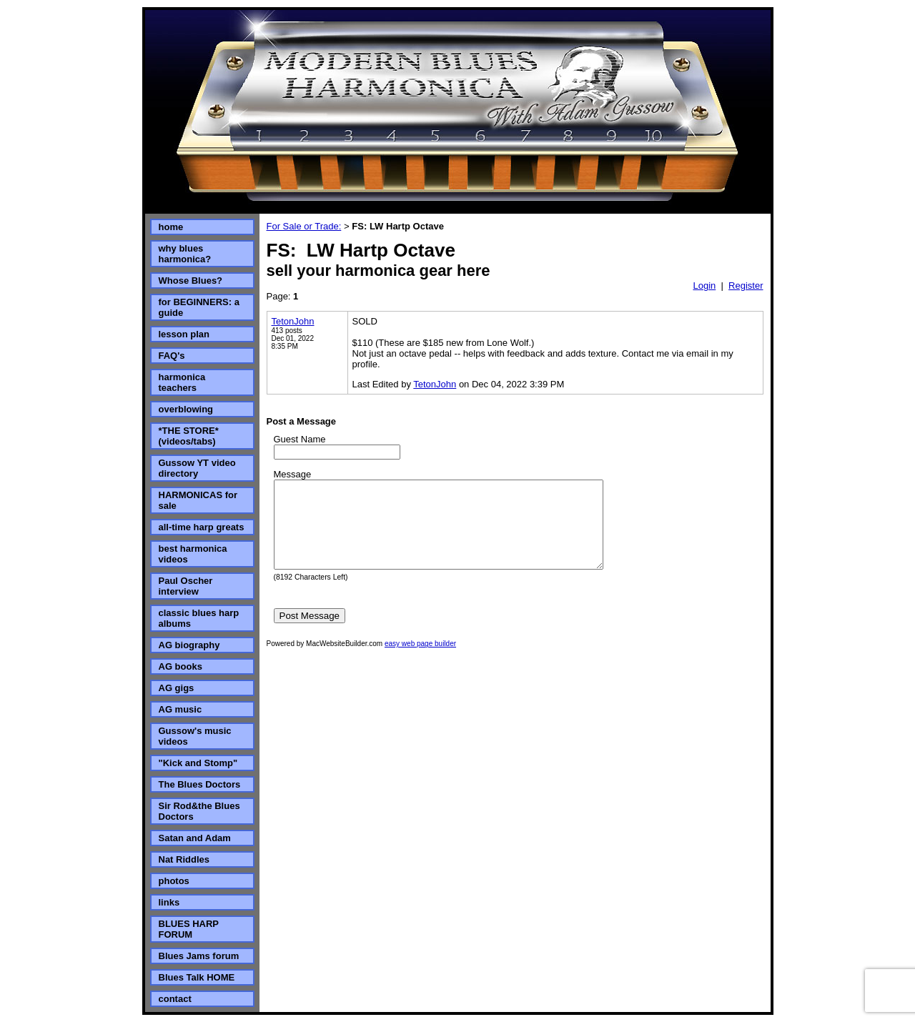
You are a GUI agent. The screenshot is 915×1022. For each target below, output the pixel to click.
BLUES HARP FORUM (189, 929)
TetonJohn (293, 321)
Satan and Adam (195, 838)
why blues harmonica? (185, 253)
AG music (180, 709)
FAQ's (172, 355)
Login (704, 285)
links (169, 902)
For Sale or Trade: (304, 226)
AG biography (189, 645)
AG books (180, 666)
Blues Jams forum (199, 956)
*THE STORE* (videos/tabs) (189, 436)
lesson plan (184, 334)
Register (745, 285)
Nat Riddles (184, 859)
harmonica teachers (182, 382)
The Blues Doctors (200, 784)
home (171, 227)
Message (293, 474)
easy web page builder (420, 661)
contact (175, 998)
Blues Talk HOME (197, 977)
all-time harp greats (201, 527)
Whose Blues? (191, 280)
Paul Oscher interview (186, 586)
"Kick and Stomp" (198, 763)
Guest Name (300, 439)
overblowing (186, 409)
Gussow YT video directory (197, 468)
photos (174, 880)
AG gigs (176, 688)
